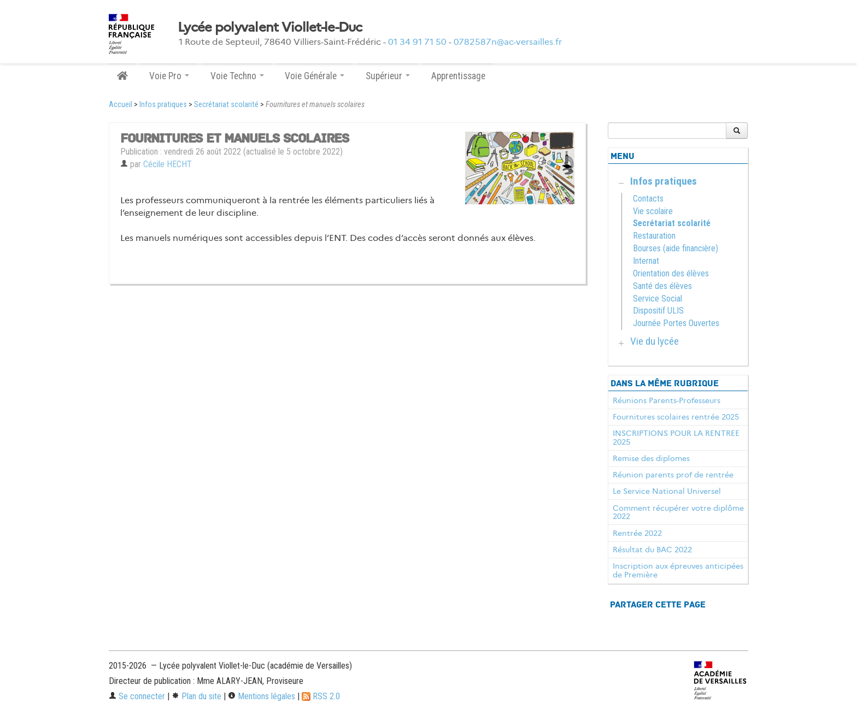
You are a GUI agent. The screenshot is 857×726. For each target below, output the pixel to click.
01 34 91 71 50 (417, 42)
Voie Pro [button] (169, 75)
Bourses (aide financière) (675, 248)
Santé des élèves (662, 286)
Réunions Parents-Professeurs (666, 400)
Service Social (657, 298)
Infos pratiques (163, 104)
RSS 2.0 (321, 696)
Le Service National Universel (667, 491)
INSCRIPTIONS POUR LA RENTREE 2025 (676, 437)
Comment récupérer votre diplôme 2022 (678, 512)
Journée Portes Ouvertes (676, 323)
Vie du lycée (654, 341)
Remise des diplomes (651, 458)
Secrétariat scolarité (226, 104)
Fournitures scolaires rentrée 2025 (676, 417)
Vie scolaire (653, 211)
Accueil (120, 104)
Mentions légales (261, 696)
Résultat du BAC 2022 (652, 549)
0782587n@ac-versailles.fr (508, 42)
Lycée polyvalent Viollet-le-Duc (270, 27)
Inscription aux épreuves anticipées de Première (678, 570)
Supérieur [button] (388, 75)
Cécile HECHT (167, 164)
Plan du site (196, 696)
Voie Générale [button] (314, 75)
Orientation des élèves (671, 273)
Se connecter (137, 696)
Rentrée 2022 (637, 533)
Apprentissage (458, 75)
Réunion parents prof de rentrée (673, 475)
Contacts (648, 198)
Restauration (654, 236)
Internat (646, 261)
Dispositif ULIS (658, 310)
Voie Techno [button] (237, 75)
